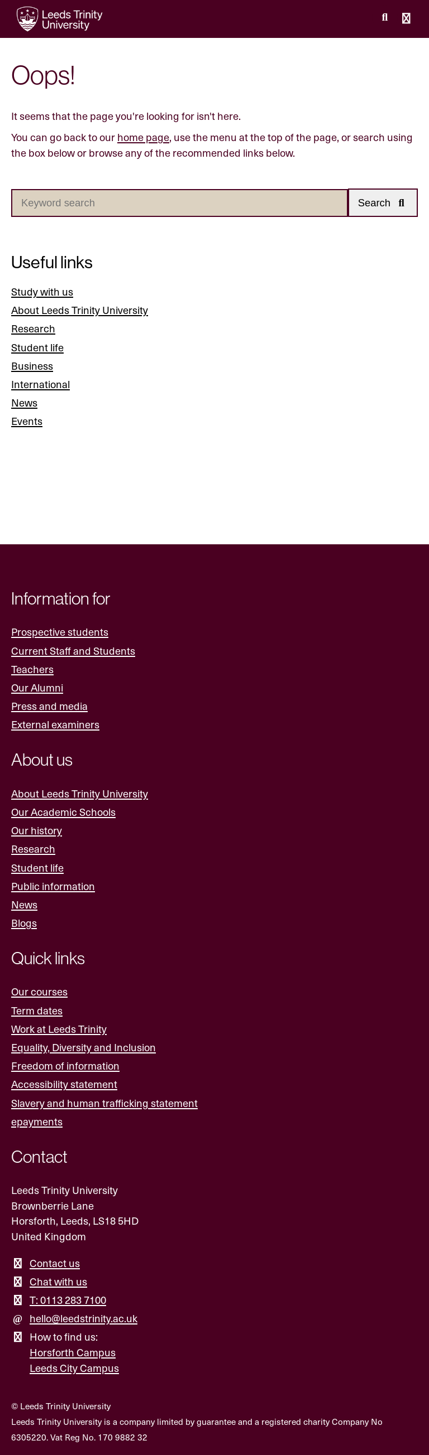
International (40, 384)
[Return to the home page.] (59, 18)
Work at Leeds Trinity (59, 1029)
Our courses (39, 991)
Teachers (32, 669)
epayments (37, 1121)
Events (26, 421)
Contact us (55, 1263)
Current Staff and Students (73, 651)
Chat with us (58, 1281)
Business (32, 366)
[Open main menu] (406, 19)
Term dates (37, 1010)
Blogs (24, 923)
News (24, 402)
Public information (53, 886)
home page (143, 137)
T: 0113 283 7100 (68, 1300)
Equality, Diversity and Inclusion (83, 1047)
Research (33, 328)
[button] (383, 202)
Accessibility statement (64, 1084)
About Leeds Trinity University (79, 310)
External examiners (55, 724)
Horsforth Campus (73, 1352)
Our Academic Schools (63, 812)
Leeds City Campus (74, 1368)
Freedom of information (65, 1065)
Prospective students (59, 632)
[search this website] (385, 17)
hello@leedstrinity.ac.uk (83, 1318)
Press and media (49, 706)
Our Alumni (37, 687)
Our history (36, 830)
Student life (37, 347)
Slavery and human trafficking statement (104, 1103)
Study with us (42, 291)
